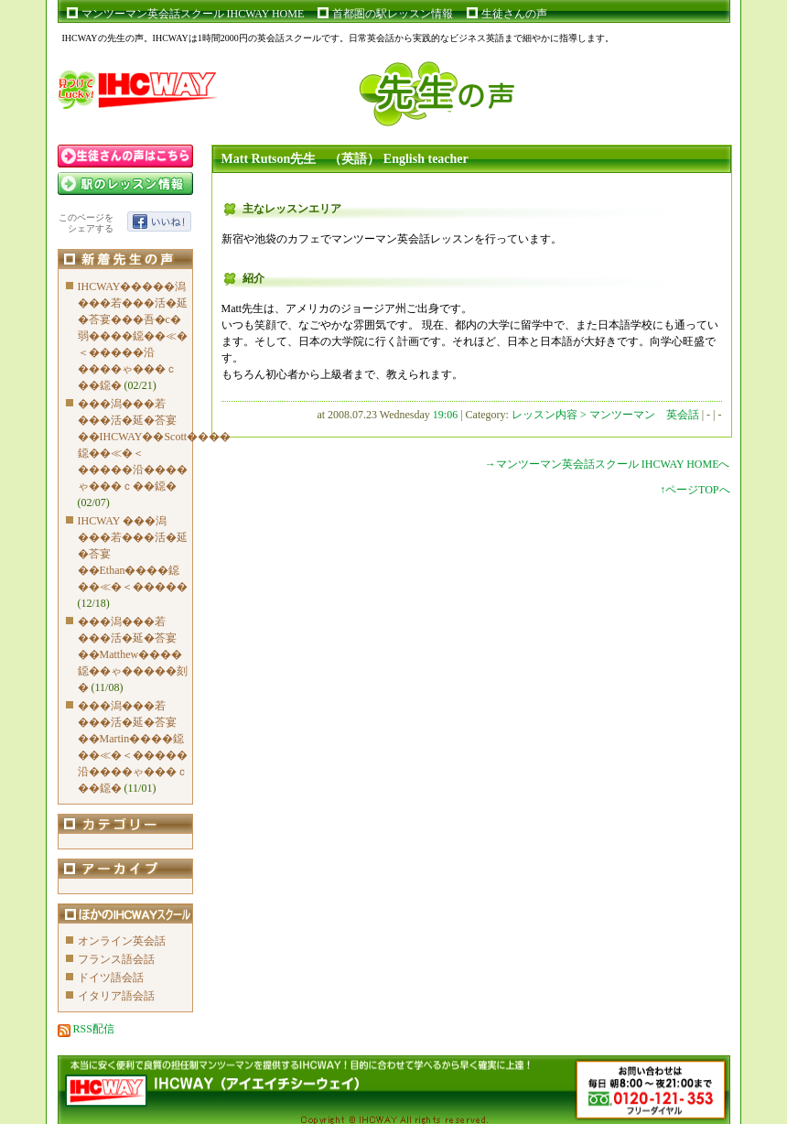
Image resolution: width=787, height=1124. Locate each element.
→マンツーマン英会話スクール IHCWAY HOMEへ (607, 464)
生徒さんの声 (514, 13)
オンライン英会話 (122, 941)
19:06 (445, 414)
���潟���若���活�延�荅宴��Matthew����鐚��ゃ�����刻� (133, 654)
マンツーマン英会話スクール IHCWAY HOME (193, 13)
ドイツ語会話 (111, 977)
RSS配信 (86, 1028)
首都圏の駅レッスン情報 (392, 13)
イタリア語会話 (116, 995)
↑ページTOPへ (694, 489)
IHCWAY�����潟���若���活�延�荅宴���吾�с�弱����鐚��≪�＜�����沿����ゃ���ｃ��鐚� (133, 336)
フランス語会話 (116, 959)
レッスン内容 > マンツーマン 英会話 (607, 414)
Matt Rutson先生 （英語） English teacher (345, 159)
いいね (159, 221)
